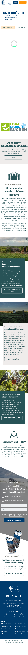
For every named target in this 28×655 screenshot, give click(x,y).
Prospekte (5, 631)
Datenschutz (15, 640)
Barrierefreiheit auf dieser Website (14, 642)
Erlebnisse (22, 27)
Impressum (7, 640)
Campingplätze (13, 359)
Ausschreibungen (22, 629)
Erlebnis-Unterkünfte (12, 418)
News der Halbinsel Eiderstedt (14, 500)
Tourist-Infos (21, 457)
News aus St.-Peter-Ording (13, 496)
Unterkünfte (8, 27)
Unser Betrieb (6, 626)
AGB (13, 157)
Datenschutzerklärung (16, 516)
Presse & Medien (21, 626)
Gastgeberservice (22, 623)
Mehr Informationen (14, 574)
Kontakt (4, 634)
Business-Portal (6, 623)
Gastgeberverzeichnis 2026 (12, 290)
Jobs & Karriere (7, 629)
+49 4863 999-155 (20, 449)
